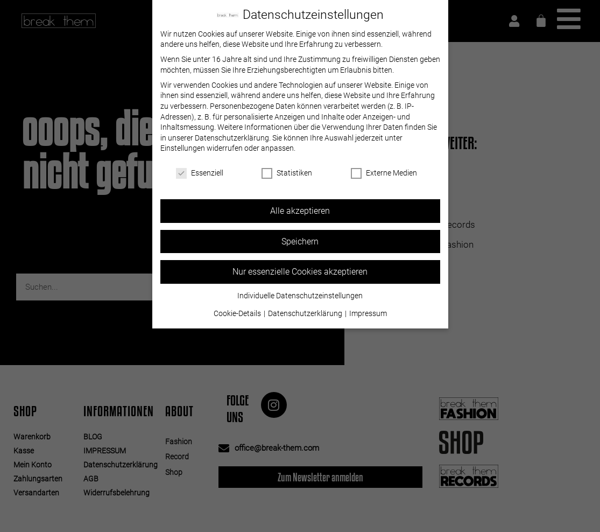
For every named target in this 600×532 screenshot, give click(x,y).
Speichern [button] (300, 241)
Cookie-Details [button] (238, 313)
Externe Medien (384, 173)
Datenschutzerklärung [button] (306, 313)
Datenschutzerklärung (232, 137)
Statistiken (287, 173)
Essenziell (199, 173)
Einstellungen (182, 148)
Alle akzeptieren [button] (300, 211)
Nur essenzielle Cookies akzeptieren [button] (300, 272)
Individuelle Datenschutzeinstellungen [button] (300, 295)
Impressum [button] (368, 313)
